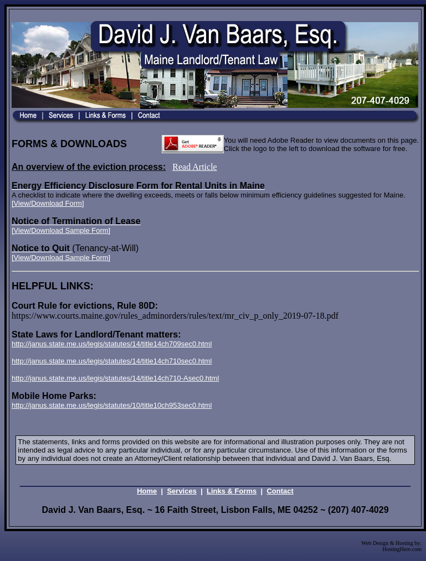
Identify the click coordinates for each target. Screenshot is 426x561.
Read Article (194, 167)
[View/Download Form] (48, 203)
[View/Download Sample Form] (61, 230)
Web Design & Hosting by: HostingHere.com (391, 546)
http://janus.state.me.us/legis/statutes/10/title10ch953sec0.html (112, 405)
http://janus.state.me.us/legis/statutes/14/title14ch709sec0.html (112, 344)
